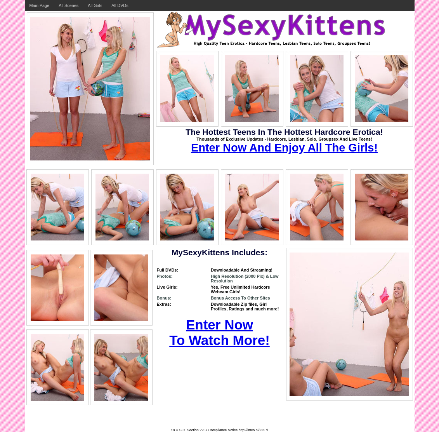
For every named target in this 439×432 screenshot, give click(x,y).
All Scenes (68, 5)
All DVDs (119, 5)
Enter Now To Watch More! (219, 332)
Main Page (39, 5)
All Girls (95, 5)
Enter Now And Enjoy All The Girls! (284, 147)
